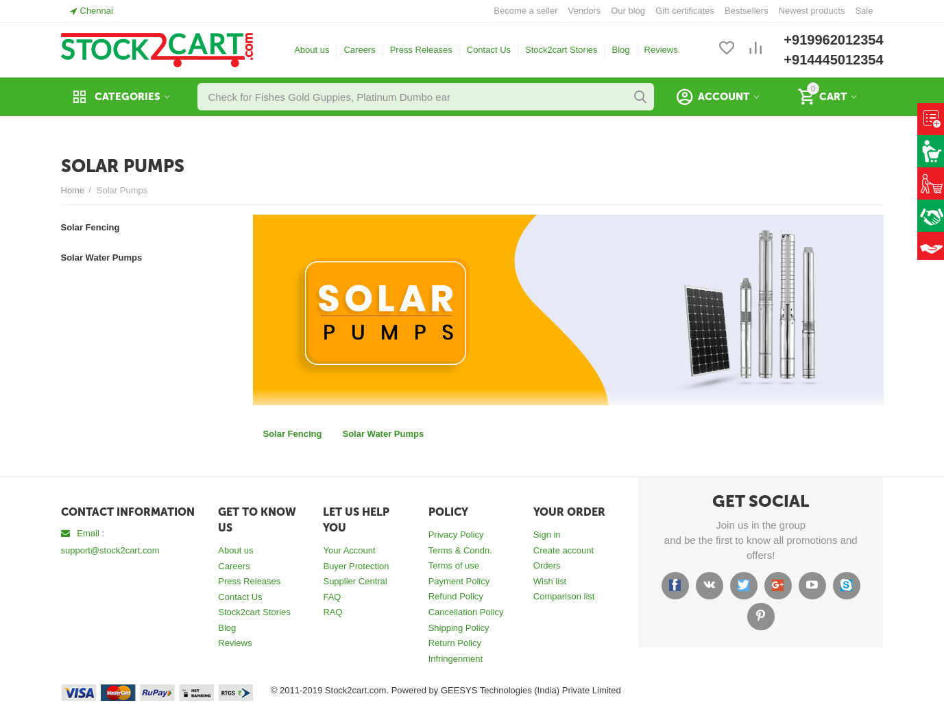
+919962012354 (833, 39)
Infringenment (455, 659)
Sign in (547, 534)
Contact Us (489, 50)
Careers (359, 50)
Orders (547, 565)
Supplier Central (355, 581)
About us (311, 50)
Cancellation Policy (466, 612)
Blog (621, 50)
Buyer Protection (356, 566)
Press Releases (421, 50)
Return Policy (454, 643)
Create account (563, 550)
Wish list (549, 581)
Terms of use (453, 565)
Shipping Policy (458, 628)
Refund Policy (455, 596)
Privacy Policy (456, 534)
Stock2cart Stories (561, 50)
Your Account (349, 550)
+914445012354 (833, 59)
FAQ (332, 597)
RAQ (332, 612)
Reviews (661, 50)
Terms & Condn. (460, 550)
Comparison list (564, 596)
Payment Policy (459, 581)
